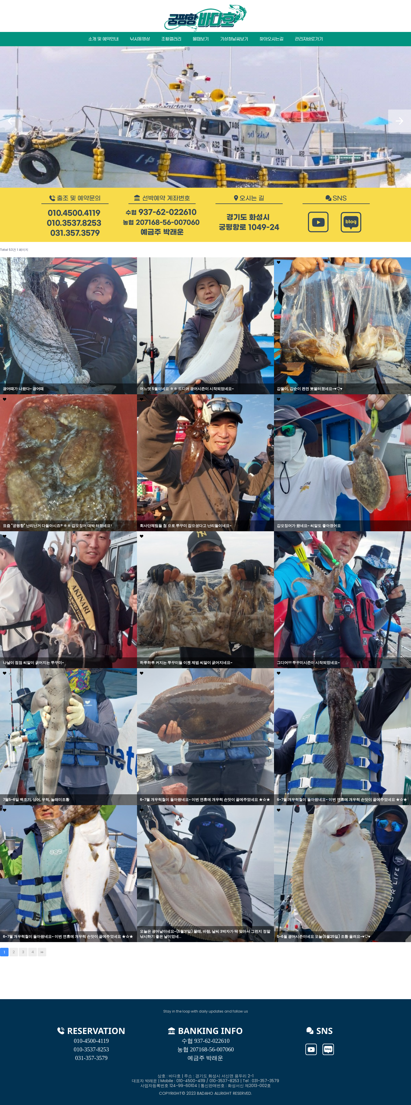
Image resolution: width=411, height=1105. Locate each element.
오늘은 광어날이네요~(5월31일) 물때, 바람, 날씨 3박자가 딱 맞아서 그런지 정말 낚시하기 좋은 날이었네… (205, 934)
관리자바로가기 (309, 39)
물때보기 (201, 39)
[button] (11, 121)
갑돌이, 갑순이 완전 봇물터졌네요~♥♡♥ (309, 388)
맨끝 (42, 952)
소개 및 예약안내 (103, 39)
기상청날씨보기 (234, 39)
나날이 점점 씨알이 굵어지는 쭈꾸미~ (33, 662)
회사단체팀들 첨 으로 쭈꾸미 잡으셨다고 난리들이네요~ (185, 525)
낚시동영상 (140, 39)
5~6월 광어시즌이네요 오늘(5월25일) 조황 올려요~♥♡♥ (323, 936)
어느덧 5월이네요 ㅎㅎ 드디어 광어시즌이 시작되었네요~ (187, 388)
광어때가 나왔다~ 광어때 (23, 388)
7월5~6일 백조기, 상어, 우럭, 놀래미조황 (36, 799)
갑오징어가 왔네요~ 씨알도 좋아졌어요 (309, 525)
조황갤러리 (171, 39)
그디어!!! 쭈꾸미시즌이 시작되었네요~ (308, 662)
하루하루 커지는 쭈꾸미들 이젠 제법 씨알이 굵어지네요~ (186, 662)
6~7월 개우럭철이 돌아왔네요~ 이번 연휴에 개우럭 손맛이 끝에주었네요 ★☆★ (205, 799)
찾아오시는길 (271, 39)
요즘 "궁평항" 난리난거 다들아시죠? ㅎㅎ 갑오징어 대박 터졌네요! (57, 525)
